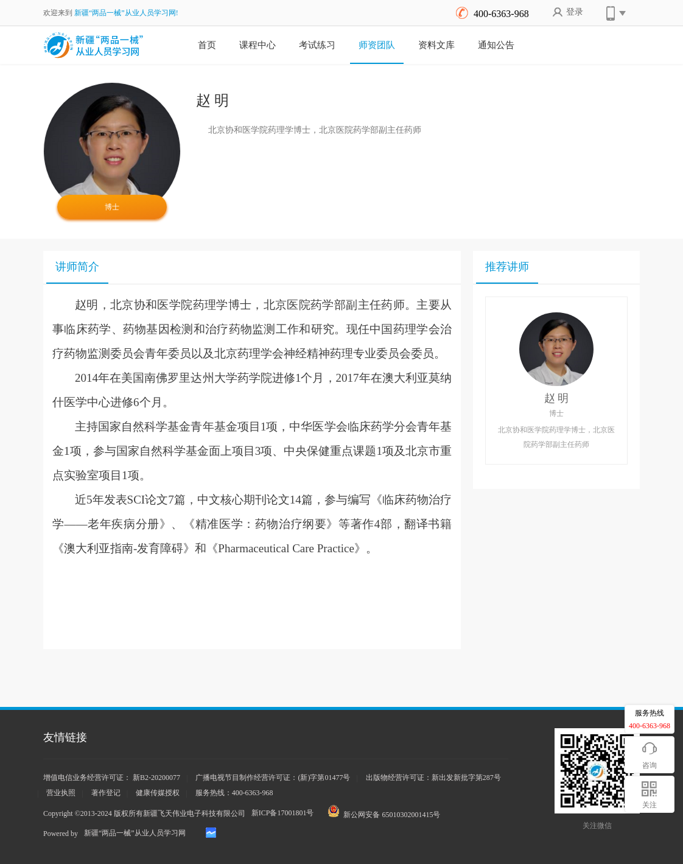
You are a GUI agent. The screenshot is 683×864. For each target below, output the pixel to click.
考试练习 (317, 45)
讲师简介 (77, 267)
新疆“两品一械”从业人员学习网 (135, 833)
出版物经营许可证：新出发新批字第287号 (433, 777)
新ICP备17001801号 (282, 813)
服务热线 (649, 720)
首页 (207, 45)
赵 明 (556, 398)
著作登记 (106, 792)
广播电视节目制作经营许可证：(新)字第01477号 (272, 777)
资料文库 (436, 45)
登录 (567, 15)
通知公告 (496, 45)
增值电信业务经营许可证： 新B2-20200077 (111, 777)
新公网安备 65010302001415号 (383, 812)
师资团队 (377, 45)
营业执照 (60, 792)
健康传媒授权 (158, 792)
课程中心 (257, 45)
